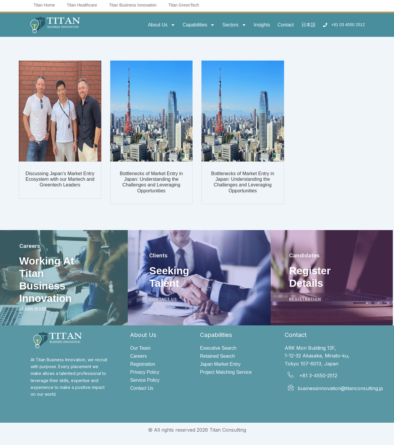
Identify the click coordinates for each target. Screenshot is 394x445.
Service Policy (145, 380)
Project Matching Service (226, 372)
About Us (161, 25)
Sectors (234, 25)
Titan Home (44, 5)
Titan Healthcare (82, 5)
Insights (262, 24)
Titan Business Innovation (133, 5)
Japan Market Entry (220, 364)
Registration (142, 364)
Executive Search (218, 348)
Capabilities (199, 25)
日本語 (308, 24)
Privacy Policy (145, 372)
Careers (138, 356)
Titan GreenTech (183, 5)
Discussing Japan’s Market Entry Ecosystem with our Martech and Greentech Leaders (60, 179)
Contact (286, 24)
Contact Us (142, 388)
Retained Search (217, 356)
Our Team (140, 348)
